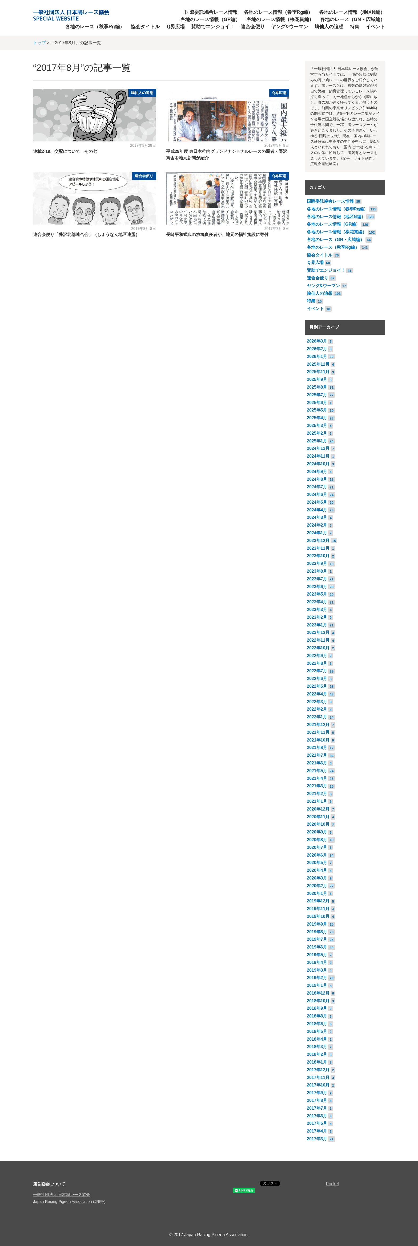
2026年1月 (317, 356)
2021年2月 (317, 793)
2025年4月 (317, 418)
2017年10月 (318, 1085)
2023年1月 (317, 625)
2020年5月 (317, 862)
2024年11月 (318, 456)
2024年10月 (318, 464)
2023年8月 (317, 571)
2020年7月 (317, 847)
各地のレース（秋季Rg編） (94, 26)
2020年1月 (317, 893)
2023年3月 (317, 609)
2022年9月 (317, 655)
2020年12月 (318, 809)
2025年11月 (318, 371)
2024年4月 (317, 510)
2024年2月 (317, 525)
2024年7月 (317, 486)
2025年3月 (317, 425)
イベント (375, 26)
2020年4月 (317, 870)
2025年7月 (317, 395)
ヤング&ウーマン (289, 26)
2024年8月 (317, 479)
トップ (39, 42)
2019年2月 (317, 977)
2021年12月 (318, 724)
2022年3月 (317, 701)
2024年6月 (317, 494)
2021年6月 (317, 763)
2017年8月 (317, 1100)
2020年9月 (317, 832)
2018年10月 (318, 1001)
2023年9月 (317, 563)
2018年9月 (317, 1008)
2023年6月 (317, 586)
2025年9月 (317, 379)
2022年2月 (317, 709)
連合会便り (253, 26)
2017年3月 (317, 1139)
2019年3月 (317, 970)
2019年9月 (317, 924)
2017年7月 (317, 1108)
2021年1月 (317, 801)
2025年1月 (317, 441)
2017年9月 (317, 1092)
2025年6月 (317, 402)
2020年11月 (318, 817)
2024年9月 (317, 471)
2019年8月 (317, 932)
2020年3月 (317, 878)
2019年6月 (317, 947)
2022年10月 (318, 648)
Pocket (332, 1184)
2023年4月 (317, 602)
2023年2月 (317, 617)
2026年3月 (317, 341)
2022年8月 (317, 663)
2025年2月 (317, 433)
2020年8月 (317, 839)
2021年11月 (318, 732)
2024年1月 (317, 533)
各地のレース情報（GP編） (210, 19)
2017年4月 (317, 1131)
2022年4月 (317, 694)
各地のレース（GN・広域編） (352, 19)
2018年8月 (317, 1016)
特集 (354, 26)
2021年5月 (317, 770)
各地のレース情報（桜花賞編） (280, 19)
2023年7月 (317, 579)
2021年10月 (318, 740)
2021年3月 (317, 786)
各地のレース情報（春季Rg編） (278, 12)
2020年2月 (317, 885)
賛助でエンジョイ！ (212, 26)
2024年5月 (317, 502)
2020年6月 (317, 855)
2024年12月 (318, 448)
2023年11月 (318, 548)
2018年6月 (317, 1023)
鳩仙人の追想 (329, 26)
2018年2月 (317, 1054)
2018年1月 (317, 1062)
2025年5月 (317, 410)
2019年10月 (318, 916)
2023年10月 (318, 555)
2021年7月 (317, 755)
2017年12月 (318, 1070)
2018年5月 (317, 1031)
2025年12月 (318, 364)
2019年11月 (318, 908)
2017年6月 (317, 1116)
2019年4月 (317, 962)
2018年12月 (318, 993)
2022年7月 (317, 671)
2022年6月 (317, 678)
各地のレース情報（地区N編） (352, 12)
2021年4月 (317, 778)
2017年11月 (318, 1077)
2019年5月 (317, 954)
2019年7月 (317, 939)
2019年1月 (317, 985)
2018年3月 (317, 1046)
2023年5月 (317, 594)
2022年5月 (317, 686)
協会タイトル (145, 26)
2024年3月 (317, 517)
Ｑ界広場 (175, 26)
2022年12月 (318, 632)
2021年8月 (317, 747)
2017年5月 (317, 1123)
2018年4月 (317, 1039)
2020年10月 (318, 824)
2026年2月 (317, 349)
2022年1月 (317, 717)
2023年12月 (318, 540)
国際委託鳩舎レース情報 (211, 12)
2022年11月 (318, 640)
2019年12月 (318, 901)
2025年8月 (317, 387)
